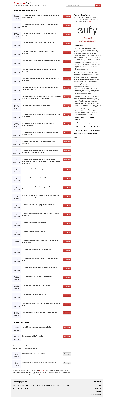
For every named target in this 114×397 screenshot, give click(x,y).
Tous (32, 389)
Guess (43, 385)
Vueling (48, 385)
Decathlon (21, 389)
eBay (14, 385)
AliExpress (29, 385)
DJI (85, 123)
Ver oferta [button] (67, 327)
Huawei (76, 123)
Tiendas (99, 385)
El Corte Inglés (21, 385)
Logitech (86, 130)
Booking (53, 385)
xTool (79, 133)
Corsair (76, 130)
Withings (84, 133)
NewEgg (80, 130)
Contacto (98, 391)
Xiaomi (99, 126)
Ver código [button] (67, 16)
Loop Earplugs (91, 123)
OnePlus (76, 126)
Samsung (97, 130)
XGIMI (75, 133)
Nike (34, 385)
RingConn (87, 126)
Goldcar (27, 389)
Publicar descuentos (95, 394)
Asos (38, 385)
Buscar (98, 5)
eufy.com (41, 370)
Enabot (92, 130)
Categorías (98, 388)
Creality (81, 126)
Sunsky (98, 123)
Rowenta (81, 123)
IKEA (67, 385)
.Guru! (22, 3)
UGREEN (93, 126)
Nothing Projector (92, 133)
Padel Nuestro (61, 385)
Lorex (75, 137)
